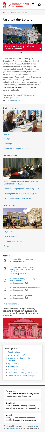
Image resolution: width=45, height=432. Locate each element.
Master (7, 139)
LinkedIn (6, 98)
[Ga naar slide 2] (23, 52)
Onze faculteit (9, 205)
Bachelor (7, 134)
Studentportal (13, 366)
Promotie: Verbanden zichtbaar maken (26, 288)
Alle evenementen (11, 304)
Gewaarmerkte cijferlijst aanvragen (22, 372)
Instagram (29, 95)
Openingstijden (14, 352)
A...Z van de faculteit (16, 369)
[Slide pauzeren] (40, 48)
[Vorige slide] (5, 37)
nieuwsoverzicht (18, 100)
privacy (37, 426)
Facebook (17, 95)
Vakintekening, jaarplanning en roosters (20, 359)
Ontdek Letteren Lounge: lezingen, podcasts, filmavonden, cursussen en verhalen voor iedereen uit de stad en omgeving (20, 312)
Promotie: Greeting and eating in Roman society (23, 279)
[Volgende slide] (40, 37)
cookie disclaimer (13, 428)
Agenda (6, 255)
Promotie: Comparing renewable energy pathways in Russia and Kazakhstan (23, 269)
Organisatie (8, 231)
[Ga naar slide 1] (21, 52)
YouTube (15, 98)
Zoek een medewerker (13, 241)
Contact (7, 246)
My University (13, 363)
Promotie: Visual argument (21, 296)
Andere (16, 149)
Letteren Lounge (10, 236)
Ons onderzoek (10, 155)
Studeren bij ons (10, 108)
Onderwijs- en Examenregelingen (21, 375)
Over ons (6, 13)
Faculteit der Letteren (19, 13)
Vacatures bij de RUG (16, 355)
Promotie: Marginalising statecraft (24, 259)
